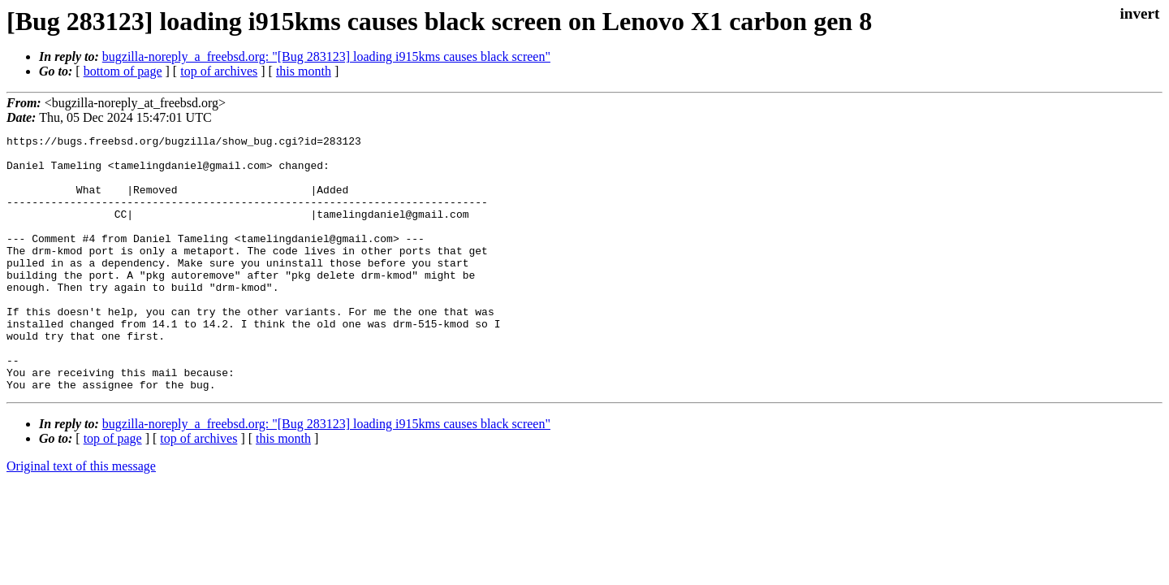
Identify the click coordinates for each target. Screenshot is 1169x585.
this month (303, 71)
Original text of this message (81, 517)
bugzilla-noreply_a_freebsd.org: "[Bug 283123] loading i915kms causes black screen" (326, 56)
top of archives (218, 71)
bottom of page (123, 71)
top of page (113, 489)
